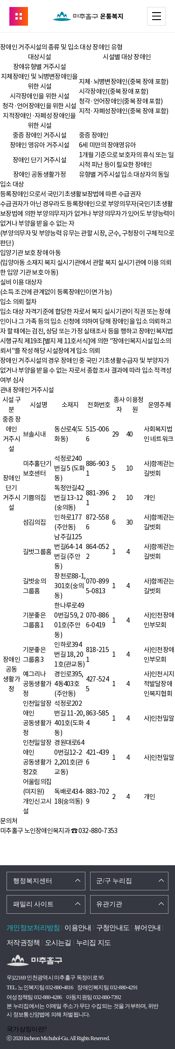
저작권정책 (23, 942)
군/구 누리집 (114, 880)
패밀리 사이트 (33, 904)
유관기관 (109, 904)
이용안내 (77, 927)
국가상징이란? (26, 1029)
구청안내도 (113, 927)
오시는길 (58, 942)
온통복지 (88, 16)
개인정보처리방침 (33, 927)
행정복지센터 (32, 880)
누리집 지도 (93, 942)
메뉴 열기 (165, 16)
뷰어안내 (147, 927)
